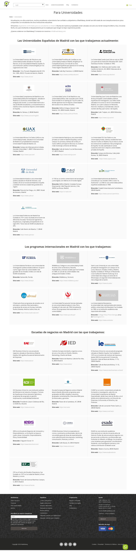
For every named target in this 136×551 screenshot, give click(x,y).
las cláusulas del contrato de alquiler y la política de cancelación (22, 523)
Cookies (94, 544)
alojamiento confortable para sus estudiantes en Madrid (37, 26)
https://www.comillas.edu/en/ (69, 75)
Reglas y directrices (45, 503)
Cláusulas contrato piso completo (49, 518)
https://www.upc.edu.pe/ (67, 315)
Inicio (47, 5)
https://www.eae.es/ (26, 361)
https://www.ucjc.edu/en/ (106, 75)
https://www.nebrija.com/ (67, 155)
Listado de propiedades (57, 5)
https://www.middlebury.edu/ (68, 281)
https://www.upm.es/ (27, 235)
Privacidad (101, 544)
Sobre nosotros (15, 500)
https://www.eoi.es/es (27, 407)
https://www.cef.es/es (27, 485)
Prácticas (13, 503)
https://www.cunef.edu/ (106, 411)
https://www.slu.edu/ (105, 283)
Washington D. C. (98, 317)
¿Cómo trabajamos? (46, 500)
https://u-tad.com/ (65, 192)
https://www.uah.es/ (27, 196)
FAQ (70, 505)
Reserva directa (44, 510)
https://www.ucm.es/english (29, 116)
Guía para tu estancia (46, 508)
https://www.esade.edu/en (107, 452)
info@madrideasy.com (58, 31)
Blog (67, 5)
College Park (102, 315)
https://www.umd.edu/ (105, 320)
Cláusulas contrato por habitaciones (50, 515)
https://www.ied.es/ (65, 364)
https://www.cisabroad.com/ (29, 313)
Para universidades (16, 505)
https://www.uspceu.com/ (107, 159)
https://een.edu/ (64, 407)
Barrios (13, 508)
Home (11, 17)
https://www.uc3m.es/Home (68, 114)
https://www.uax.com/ (27, 155)
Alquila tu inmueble (74, 500)
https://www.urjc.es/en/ (106, 118)
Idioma (103, 519)
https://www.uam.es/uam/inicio (108, 194)
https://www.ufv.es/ (26, 77)
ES (128, 5)
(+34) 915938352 (110, 513)
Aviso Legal (27, 519)
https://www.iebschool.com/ (29, 444)
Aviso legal (121, 544)
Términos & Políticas (111, 544)
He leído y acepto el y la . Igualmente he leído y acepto (24, 521)
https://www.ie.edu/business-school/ (111, 370)
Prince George (112, 315)
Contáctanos (74, 5)
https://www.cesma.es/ (66, 446)
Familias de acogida (75, 503)
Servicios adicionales (46, 505)
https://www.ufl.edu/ (27, 281)
